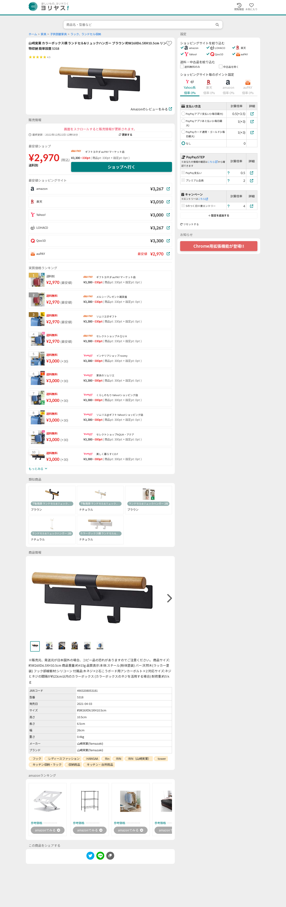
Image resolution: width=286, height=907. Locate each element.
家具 (43, 34)
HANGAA (92, 758)
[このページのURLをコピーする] (110, 856)
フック (37, 758)
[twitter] (90, 856)
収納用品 (74, 764)
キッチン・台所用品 (100, 764)
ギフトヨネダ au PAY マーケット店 (105, 151)
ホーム (33, 34)
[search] (218, 25)
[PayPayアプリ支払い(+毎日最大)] (252, 113)
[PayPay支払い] (251, 172)
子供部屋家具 (58, 34)
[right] (169, 598)
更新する (125, 134)
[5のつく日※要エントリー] (251, 206)
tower (162, 758)
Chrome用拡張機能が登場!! (218, 246)
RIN (118, 758)
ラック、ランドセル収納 (86, 34)
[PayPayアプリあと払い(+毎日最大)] (252, 121)
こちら (212, 161)
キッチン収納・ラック (47, 764)
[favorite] (169, 43)
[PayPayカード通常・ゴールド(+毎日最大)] (252, 132)
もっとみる (38, 469)
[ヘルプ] (229, 172)
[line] (100, 856)
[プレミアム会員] (251, 180)
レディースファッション (63, 758)
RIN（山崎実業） (139, 758)
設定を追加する (218, 215)
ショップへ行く (121, 167)
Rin (107, 758)
